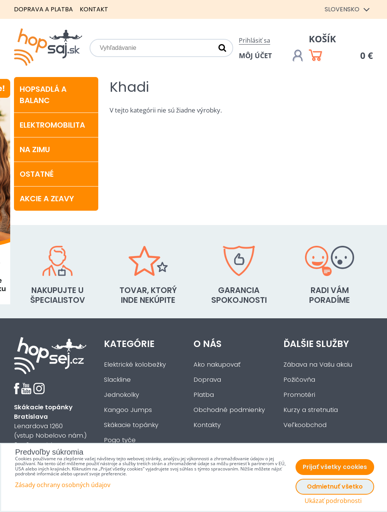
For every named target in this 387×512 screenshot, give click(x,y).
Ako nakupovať (217, 364)
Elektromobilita (52, 125)
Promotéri (299, 394)
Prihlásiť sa (254, 40)
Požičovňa (299, 379)
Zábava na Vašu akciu (317, 364)
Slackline (117, 379)
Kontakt (94, 9)
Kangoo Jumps (128, 410)
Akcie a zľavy (47, 198)
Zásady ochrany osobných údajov (62, 485)
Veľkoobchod (305, 425)
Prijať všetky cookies (335, 467)
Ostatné (37, 174)
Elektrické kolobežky (135, 364)
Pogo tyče (120, 440)
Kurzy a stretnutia (310, 410)
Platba (204, 394)
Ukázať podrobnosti (333, 501)
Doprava (207, 379)
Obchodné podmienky (229, 410)
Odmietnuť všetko (335, 486)
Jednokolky (121, 394)
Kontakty (207, 425)
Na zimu (35, 149)
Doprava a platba (43, 9)
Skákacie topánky (131, 425)
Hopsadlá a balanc (43, 95)
